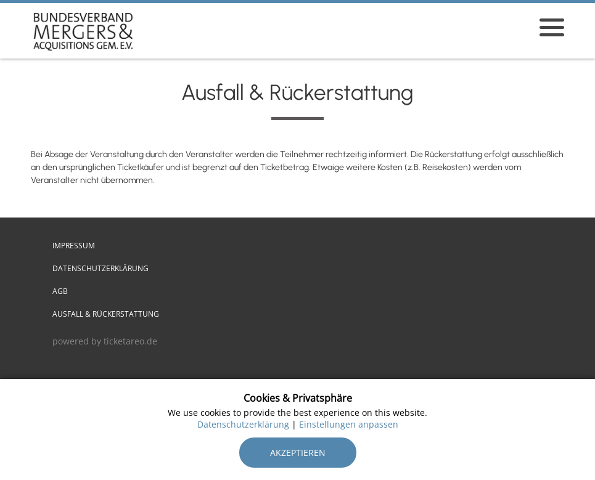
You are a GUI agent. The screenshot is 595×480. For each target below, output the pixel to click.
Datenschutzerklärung (100, 268)
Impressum (73, 245)
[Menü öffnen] (552, 27)
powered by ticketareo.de (104, 341)
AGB (60, 291)
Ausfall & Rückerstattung (105, 314)
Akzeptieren (298, 452)
